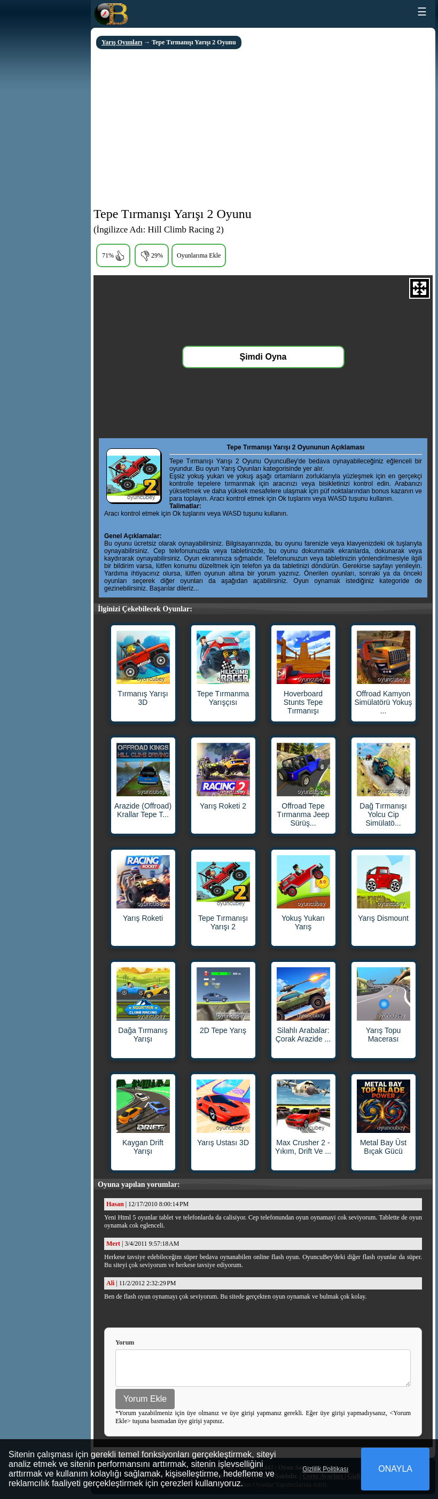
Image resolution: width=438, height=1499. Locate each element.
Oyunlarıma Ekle (199, 255)
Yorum (124, 1342)
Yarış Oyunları (121, 42)
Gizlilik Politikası (325, 1469)
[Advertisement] (263, 129)
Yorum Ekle (145, 1403)
